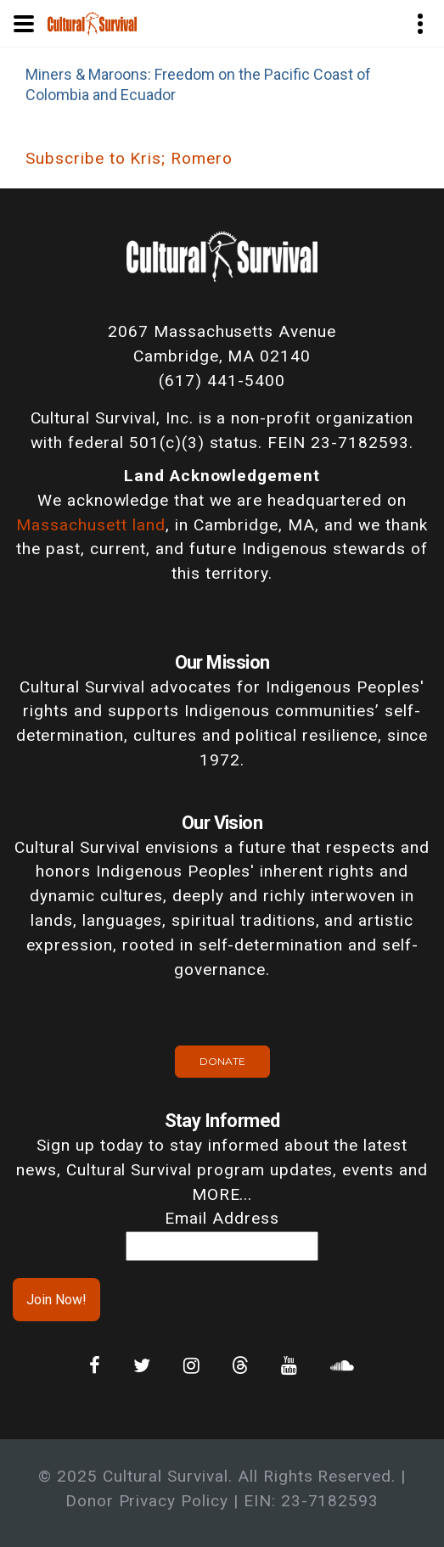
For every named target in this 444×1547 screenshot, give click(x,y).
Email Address (221, 1218)
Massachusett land (90, 525)
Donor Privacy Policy (146, 1501)
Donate (222, 1061)
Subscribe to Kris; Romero (129, 158)
